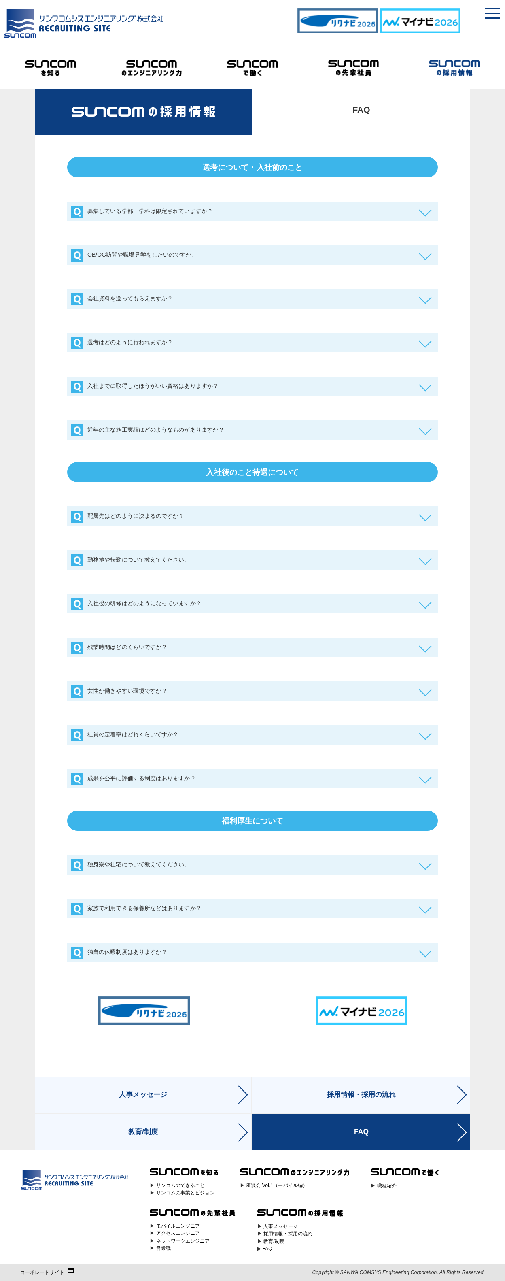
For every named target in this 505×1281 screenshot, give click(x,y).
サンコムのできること (180, 1185)
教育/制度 (143, 1132)
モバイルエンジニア (178, 1226)
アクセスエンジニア (178, 1233)
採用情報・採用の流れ (361, 1094)
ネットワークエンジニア (183, 1241)
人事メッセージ (143, 1094)
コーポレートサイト (42, 1272)
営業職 (163, 1248)
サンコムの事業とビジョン (185, 1193)
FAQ (361, 1132)
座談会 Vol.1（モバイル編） (277, 1185)
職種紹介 (387, 1186)
